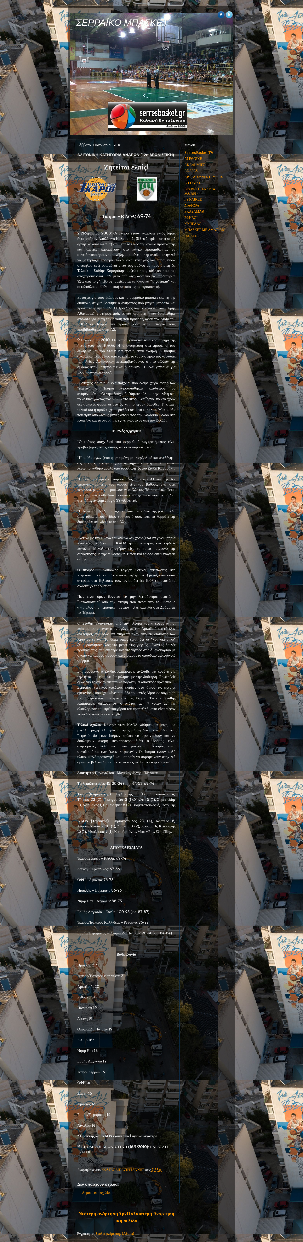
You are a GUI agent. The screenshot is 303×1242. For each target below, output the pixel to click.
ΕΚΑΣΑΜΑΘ (194, 211)
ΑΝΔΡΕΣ (191, 171)
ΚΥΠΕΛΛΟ (192, 224)
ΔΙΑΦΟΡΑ (191, 205)
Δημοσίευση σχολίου (96, 1193)
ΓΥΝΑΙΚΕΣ (193, 199)
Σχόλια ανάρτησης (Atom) (114, 1234)
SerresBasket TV (198, 153)
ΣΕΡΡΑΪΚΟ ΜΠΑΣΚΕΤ (122, 23)
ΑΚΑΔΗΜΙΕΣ (194, 165)
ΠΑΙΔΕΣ (190, 236)
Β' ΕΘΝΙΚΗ (192, 183)
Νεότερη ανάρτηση (98, 1214)
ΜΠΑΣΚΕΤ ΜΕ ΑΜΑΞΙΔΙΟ (205, 230)
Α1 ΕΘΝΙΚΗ (193, 159)
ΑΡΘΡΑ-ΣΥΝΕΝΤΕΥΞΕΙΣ (203, 177)
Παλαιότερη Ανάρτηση (150, 1214)
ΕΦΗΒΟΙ (190, 218)
